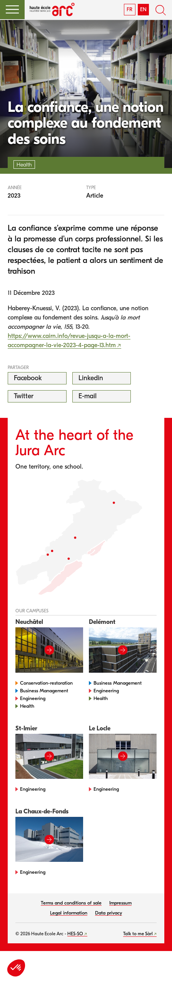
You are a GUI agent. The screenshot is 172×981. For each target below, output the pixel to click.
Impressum (120, 903)
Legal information (68, 913)
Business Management (44, 690)
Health (27, 706)
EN (143, 9)
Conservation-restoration (46, 683)
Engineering (32, 698)
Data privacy (108, 913)
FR (129, 9)
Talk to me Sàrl (138, 933)
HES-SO (75, 933)
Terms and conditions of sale (71, 903)
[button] (12, 9)
